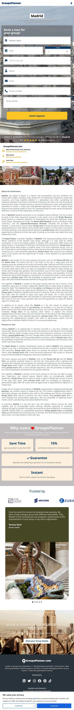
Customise (18, 706)
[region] (37, 701)
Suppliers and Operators (37, 688)
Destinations (37, 675)
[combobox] (37, 61)
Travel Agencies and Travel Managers (37, 691)
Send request (37, 115)
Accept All (54, 706)
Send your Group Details (37, 641)
